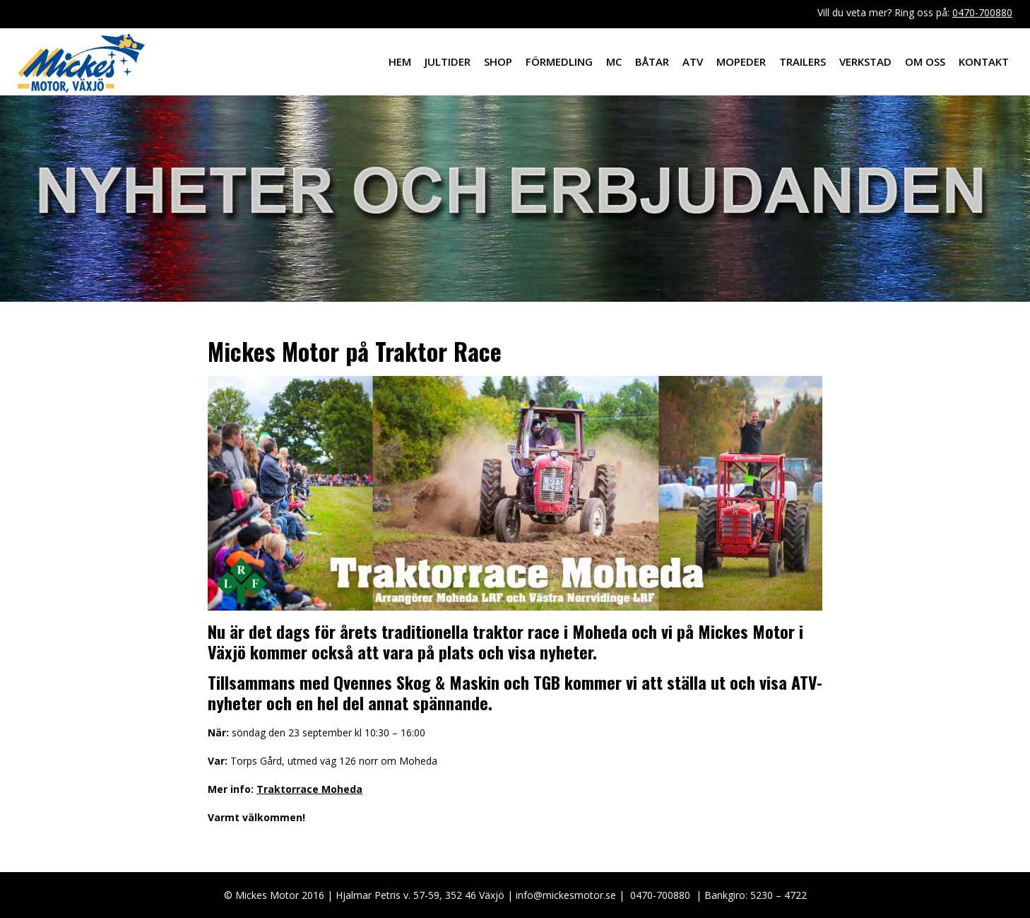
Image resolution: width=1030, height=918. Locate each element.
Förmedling (559, 61)
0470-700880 (982, 12)
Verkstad (865, 61)
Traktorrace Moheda (309, 789)
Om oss (925, 61)
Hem (400, 61)
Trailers (802, 61)
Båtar (652, 61)
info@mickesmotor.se (566, 895)
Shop (498, 61)
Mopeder (741, 61)
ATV (692, 61)
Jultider (447, 61)
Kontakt (984, 61)
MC (614, 61)
